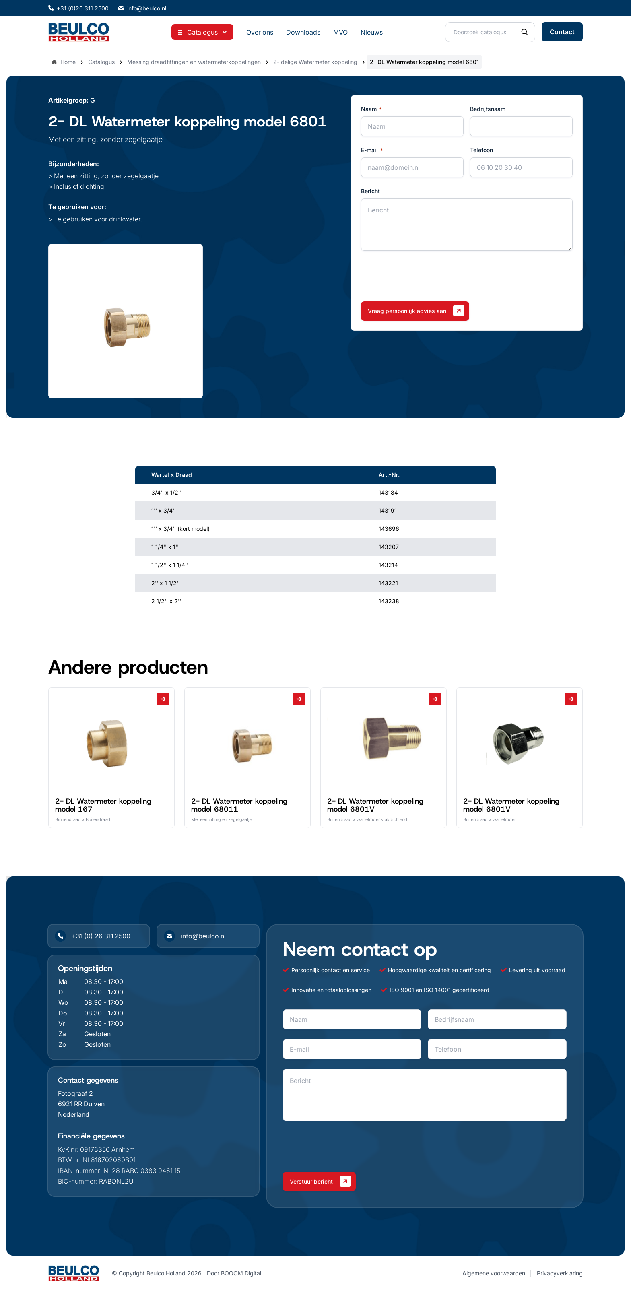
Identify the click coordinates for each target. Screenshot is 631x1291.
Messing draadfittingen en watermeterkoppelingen (194, 61)
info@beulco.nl (142, 8)
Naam (371, 109)
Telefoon (481, 149)
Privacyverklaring (560, 1273)
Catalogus (101, 61)
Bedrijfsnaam (487, 108)
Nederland (73, 1114)
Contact (562, 32)
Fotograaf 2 (75, 1093)
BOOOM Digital (241, 1273)
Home (64, 61)
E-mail (372, 150)
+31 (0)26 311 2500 (78, 8)
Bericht (370, 191)
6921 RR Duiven (81, 1104)
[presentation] (422, 276)
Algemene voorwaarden (493, 1273)
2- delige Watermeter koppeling (315, 61)
